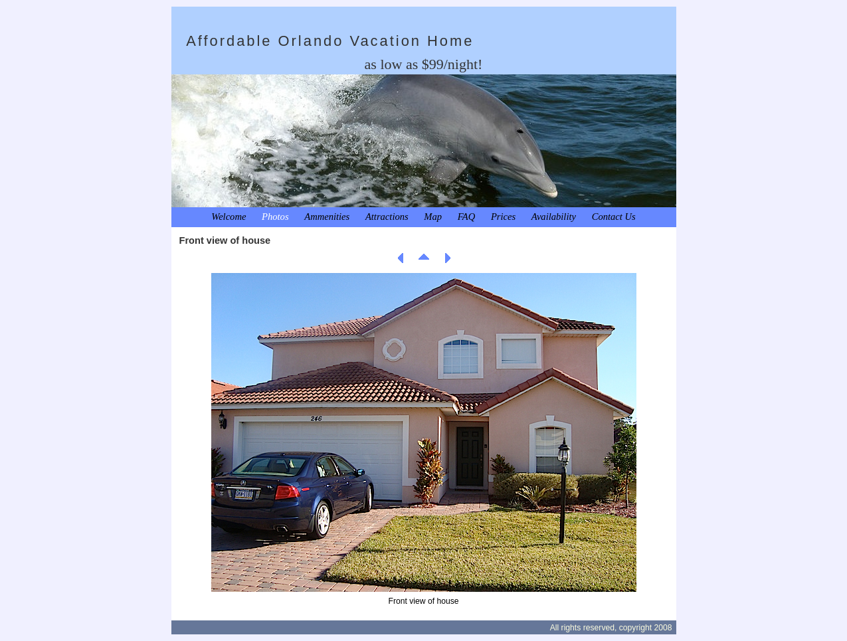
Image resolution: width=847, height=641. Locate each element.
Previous (401, 258)
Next (447, 258)
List (424, 258)
